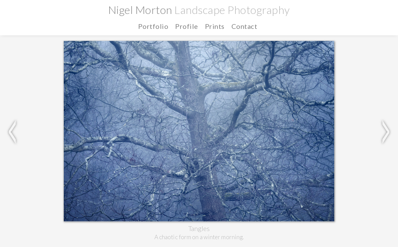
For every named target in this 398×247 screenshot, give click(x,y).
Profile (186, 26)
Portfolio (153, 26)
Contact (244, 26)
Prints (215, 26)
